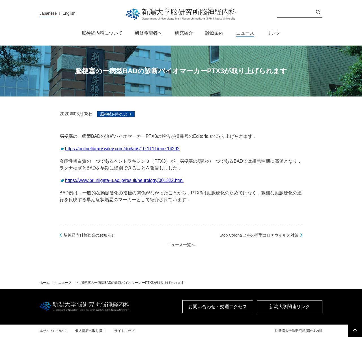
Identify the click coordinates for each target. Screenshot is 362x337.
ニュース (65, 283)
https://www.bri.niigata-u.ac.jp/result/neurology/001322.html (124, 180)
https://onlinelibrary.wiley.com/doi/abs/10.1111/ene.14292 (122, 148)
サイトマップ (124, 331)
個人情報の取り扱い (90, 331)
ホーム (45, 283)
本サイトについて (53, 331)
